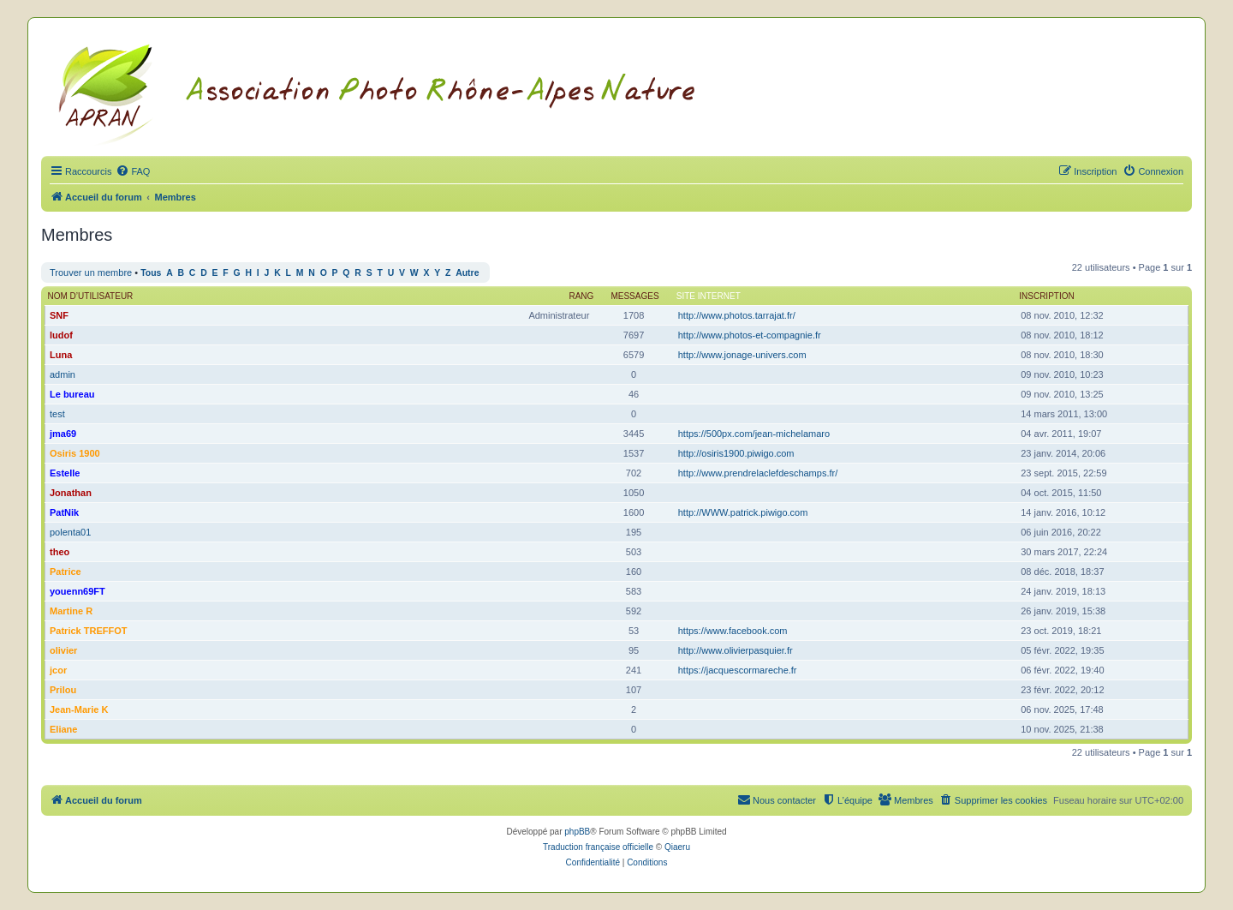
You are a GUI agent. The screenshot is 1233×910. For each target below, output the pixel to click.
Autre (467, 273)
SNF (59, 315)
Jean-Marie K (79, 709)
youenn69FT (77, 591)
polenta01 (70, 532)
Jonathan (71, 493)
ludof (61, 335)
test (57, 414)
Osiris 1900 (75, 453)
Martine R (71, 611)
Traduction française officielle (598, 847)
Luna (61, 355)
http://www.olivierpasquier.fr (735, 650)
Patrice (65, 571)
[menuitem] (133, 171)
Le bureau (72, 394)
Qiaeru (677, 847)
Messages (634, 296)
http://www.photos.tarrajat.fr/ (736, 315)
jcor (58, 670)
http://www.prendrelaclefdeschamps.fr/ (757, 473)
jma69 (63, 433)
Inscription (1046, 296)
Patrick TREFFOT (88, 631)
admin (62, 374)
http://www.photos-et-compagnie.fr (749, 335)
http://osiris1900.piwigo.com (736, 453)
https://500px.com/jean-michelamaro (754, 433)
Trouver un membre (91, 272)
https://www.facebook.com (733, 631)
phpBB (577, 831)
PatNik (64, 512)
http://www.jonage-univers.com (742, 355)
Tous (150, 273)
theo (59, 552)
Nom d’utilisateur (91, 296)
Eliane (63, 729)
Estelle (65, 473)
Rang (581, 296)
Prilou (63, 690)
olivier (63, 650)
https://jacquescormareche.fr (737, 670)
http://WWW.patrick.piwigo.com (743, 512)
